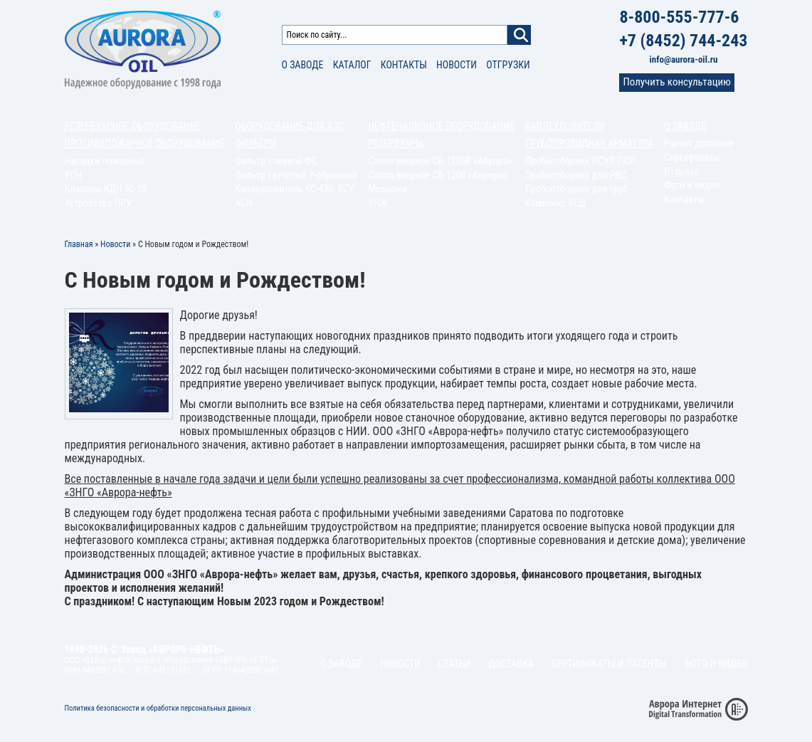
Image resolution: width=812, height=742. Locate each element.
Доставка (511, 663)
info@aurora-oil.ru (684, 59)
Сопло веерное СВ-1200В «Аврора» (440, 161)
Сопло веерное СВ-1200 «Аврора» (437, 175)
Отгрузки (508, 64)
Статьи (454, 663)
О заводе (303, 64)
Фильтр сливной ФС (276, 161)
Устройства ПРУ (98, 203)
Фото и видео (691, 185)
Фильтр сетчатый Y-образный (296, 175)
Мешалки (387, 188)
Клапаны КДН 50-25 (106, 188)
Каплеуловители (565, 126)
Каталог (352, 64)
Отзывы (680, 171)
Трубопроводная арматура (589, 143)
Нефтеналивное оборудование (441, 126)
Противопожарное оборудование (145, 143)
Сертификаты (692, 157)
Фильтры (255, 143)
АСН (244, 203)
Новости (456, 64)
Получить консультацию (676, 81)
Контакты (404, 64)
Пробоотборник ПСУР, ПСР (580, 161)
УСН (73, 175)
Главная (79, 244)
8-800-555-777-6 (679, 17)
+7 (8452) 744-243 (683, 41)
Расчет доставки (699, 143)
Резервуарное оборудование (133, 126)
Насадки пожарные (105, 161)
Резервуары (395, 143)
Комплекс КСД (555, 203)
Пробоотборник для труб (576, 188)
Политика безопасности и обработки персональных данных (158, 708)
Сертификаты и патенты (609, 663)
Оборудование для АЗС (289, 126)
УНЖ (378, 203)
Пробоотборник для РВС (575, 175)
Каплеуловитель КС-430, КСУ (294, 188)
